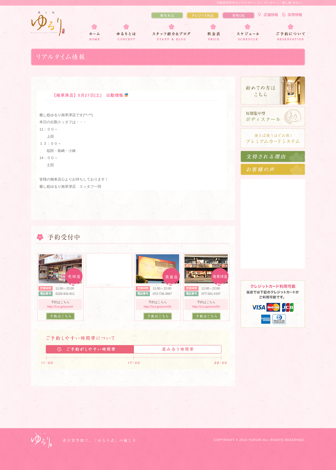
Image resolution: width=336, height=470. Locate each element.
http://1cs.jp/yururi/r (60, 306)
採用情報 (295, 15)
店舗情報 (271, 15)
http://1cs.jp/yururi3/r (158, 306)
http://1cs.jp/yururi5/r (206, 306)
